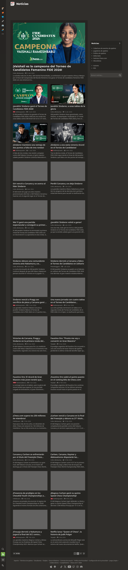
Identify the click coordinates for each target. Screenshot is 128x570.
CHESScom (16, 421)
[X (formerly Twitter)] (65, 566)
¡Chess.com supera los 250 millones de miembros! (29, 417)
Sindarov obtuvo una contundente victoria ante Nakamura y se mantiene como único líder (29, 262)
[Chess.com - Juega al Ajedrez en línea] (3, 3)
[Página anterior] (75, 553)
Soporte (16, 561)
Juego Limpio (113, 561)
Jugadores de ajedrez (100, 51)
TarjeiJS (53, 344)
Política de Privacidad (81, 561)
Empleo (45, 561)
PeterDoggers (55, 267)
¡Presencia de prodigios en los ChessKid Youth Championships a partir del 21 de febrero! (28, 494)
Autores (96, 66)
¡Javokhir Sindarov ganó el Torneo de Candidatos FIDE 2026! (30, 107)
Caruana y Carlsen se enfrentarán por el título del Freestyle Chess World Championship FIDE (28, 455)
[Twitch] (73, 566)
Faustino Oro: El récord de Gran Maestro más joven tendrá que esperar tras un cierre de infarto (28, 378)
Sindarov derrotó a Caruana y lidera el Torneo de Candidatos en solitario (67, 262)
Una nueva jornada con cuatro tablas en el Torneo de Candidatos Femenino (68, 301)
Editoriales (97, 56)
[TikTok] (61, 566)
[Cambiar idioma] (3, 565)
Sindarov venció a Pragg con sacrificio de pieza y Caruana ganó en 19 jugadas (30, 301)
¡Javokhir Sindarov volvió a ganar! (66, 222)
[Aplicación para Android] (55, 566)
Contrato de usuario (66, 561)
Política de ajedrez (99, 53)
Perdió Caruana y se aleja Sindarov (67, 183)
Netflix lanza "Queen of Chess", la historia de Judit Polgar (66, 533)
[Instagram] (77, 566)
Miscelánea (97, 61)
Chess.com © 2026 (76, 563)
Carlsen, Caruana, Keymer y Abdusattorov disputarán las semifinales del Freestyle (64, 455)
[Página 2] (81, 553)
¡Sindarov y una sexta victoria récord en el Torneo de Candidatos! (67, 146)
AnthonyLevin (20, 112)
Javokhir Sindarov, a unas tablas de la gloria (68, 107)
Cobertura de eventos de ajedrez (104, 48)
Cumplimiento (64, 563)
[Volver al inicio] (16, 553)
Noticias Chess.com (100, 58)
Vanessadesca (21, 383)
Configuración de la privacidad (98, 561)
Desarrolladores (54, 561)
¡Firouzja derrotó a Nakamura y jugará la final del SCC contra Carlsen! (27, 533)
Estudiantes (37, 561)
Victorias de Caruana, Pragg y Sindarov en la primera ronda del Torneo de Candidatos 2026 (28, 339)
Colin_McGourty (18, 73)
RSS (94, 68)
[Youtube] (69, 566)
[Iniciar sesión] (3, 560)
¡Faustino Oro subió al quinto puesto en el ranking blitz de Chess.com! (67, 378)
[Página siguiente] (84, 553)
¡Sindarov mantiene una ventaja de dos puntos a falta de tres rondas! (29, 146)
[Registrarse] (3, 554)
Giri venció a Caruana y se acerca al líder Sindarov (29, 185)
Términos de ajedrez (26, 561)
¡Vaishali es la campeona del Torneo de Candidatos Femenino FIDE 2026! (42, 68)
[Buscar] (106, 75)
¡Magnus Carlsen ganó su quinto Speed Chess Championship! (66, 494)
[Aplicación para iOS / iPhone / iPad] (51, 566)
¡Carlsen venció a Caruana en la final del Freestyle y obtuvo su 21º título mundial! (67, 417)
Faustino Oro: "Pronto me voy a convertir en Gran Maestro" (65, 339)
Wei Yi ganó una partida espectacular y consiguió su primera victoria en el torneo (29, 223)
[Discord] (81, 566)
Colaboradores (54, 563)
